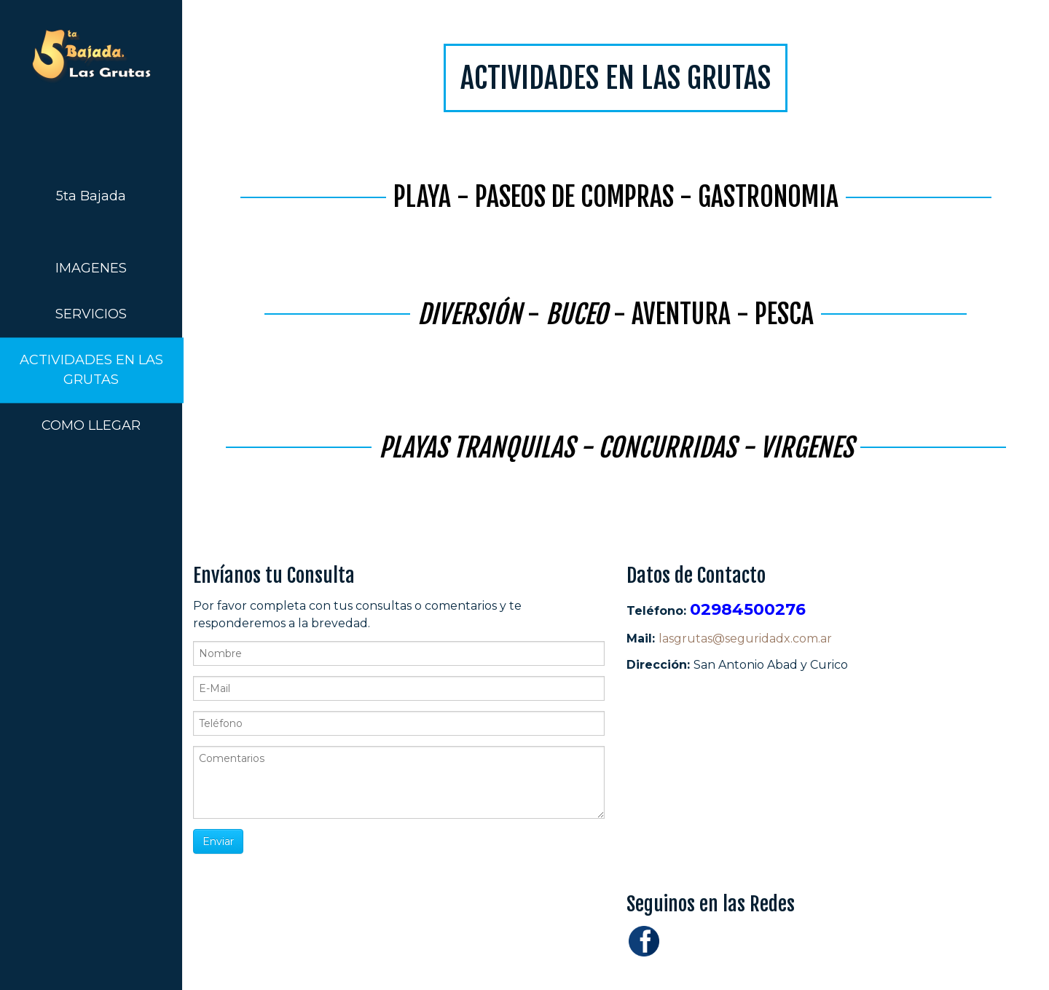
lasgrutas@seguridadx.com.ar (745, 638)
